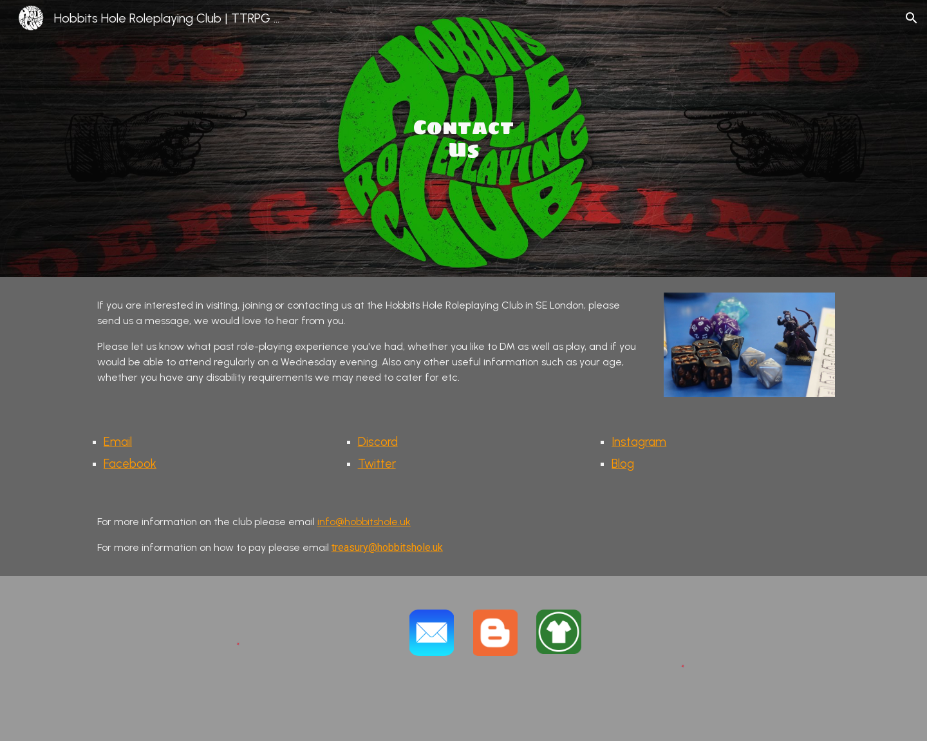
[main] (463, 138)
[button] (911, 18)
